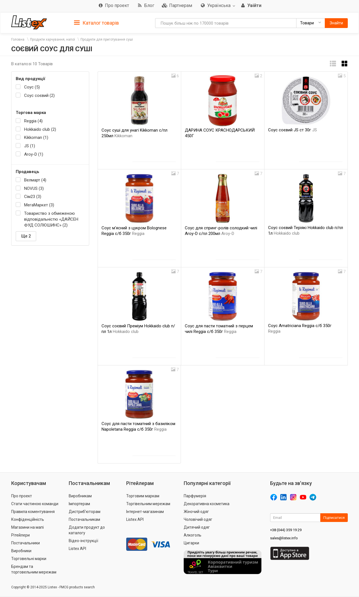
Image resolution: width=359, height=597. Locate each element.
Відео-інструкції (83, 540)
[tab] (96, 22)
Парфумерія (195, 496)
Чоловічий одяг (198, 519)
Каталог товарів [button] (96, 23)
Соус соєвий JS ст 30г (292, 129)
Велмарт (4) (35, 180)
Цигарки (191, 543)
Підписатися (334, 518)
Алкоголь (192, 535)
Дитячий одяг (197, 527)
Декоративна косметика (206, 504)
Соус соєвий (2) (39, 95)
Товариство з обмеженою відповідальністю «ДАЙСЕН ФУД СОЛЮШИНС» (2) (51, 219)
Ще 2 (26, 236)
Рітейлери (20, 535)
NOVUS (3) (34, 188)
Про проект (21, 496)
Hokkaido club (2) (40, 129)
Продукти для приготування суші (106, 39)
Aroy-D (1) (33, 154)
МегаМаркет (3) (39, 204)
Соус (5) (32, 87)
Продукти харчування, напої (52, 39)
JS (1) (29, 145)
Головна (17, 39)
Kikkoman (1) (36, 137)
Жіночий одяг (196, 511)
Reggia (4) (33, 120)
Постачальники (25, 543)
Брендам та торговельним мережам (33, 569)
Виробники (21, 551)
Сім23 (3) (32, 196)
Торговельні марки (28, 558)
